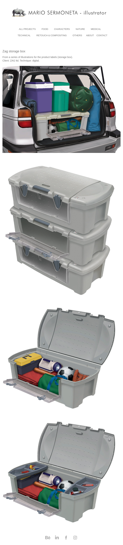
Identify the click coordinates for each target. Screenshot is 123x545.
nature (80, 29)
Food (45, 29)
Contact (101, 35)
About (90, 35)
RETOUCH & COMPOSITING (51, 35)
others (77, 35)
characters (62, 29)
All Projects (27, 29)
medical (96, 29)
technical (24, 35)
